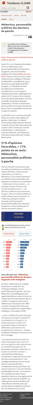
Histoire (11, 19)
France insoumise (6, 15)
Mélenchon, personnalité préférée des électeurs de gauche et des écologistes (16, 277)
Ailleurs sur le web (9, 8)
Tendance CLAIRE (18, 3)
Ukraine (16, 15)
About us (28, 12)
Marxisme (24, 15)
